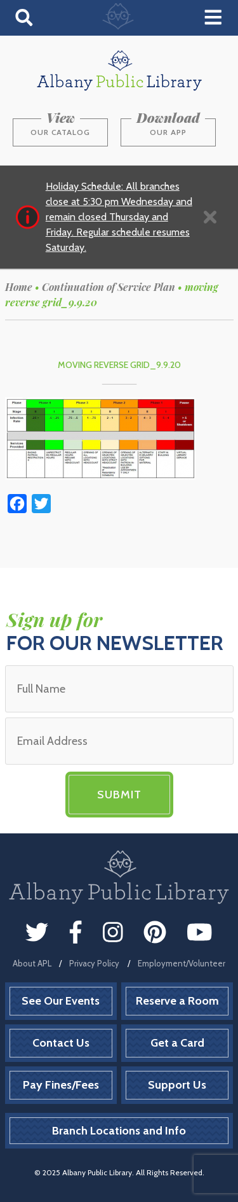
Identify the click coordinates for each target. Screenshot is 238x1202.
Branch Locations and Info (119, 1131)
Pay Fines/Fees (61, 1085)
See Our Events (61, 1001)
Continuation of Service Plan (108, 286)
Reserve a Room (177, 1001)
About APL (32, 963)
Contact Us (60, 1043)
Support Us (177, 1085)
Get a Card (177, 1043)
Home (18, 286)
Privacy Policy (94, 963)
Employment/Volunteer (181, 963)
